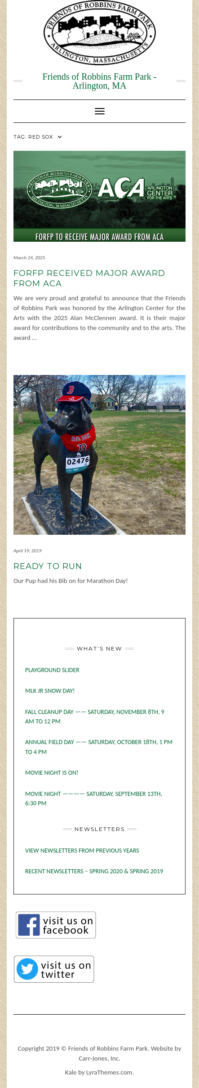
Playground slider (52, 670)
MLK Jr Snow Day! (50, 691)
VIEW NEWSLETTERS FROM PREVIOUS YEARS (82, 850)
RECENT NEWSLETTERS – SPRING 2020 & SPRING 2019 (94, 871)
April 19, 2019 (27, 551)
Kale (71, 1072)
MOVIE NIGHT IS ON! (52, 772)
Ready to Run (47, 566)
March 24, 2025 (29, 258)
